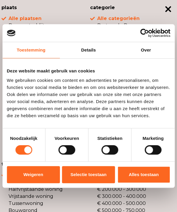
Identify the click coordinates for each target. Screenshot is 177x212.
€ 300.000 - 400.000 (121, 196)
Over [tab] (146, 49)
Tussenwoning (26, 203)
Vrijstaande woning (31, 196)
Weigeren (33, 174)
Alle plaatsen (25, 18)
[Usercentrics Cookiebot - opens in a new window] (144, 33)
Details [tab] (88, 49)
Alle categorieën (118, 18)
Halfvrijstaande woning (36, 189)
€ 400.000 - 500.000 (121, 203)
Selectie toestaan (88, 174)
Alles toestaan (144, 174)
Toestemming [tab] (31, 49)
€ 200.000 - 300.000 (121, 189)
